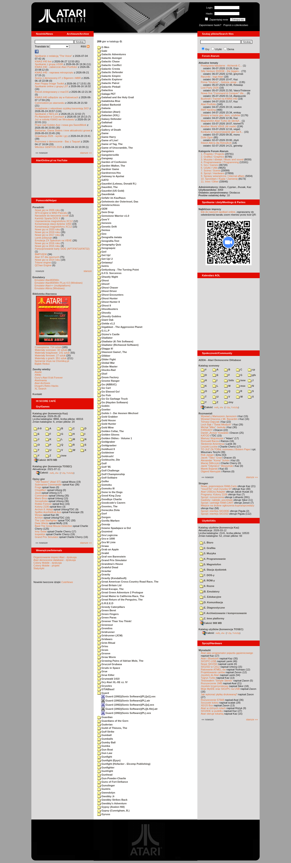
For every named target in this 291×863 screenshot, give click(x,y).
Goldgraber (106, 441)
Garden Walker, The (111, 165)
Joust (38, 492)
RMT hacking (208, 109)
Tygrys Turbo (208, 677)
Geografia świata (109, 237)
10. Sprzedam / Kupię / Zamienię (219, 178)
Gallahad (104, 122)
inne (61, 455)
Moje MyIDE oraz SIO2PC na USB (220, 688)
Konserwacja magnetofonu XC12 (53, 226)
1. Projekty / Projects (212, 154)
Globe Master (107, 366)
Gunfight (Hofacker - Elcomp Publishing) (123, 763)
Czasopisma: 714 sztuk (48, 347)
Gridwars (105, 639)
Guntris (103, 789)
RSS (85, 46)
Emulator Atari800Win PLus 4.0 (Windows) (59, 282)
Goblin (103, 405)
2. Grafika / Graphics (212, 156)
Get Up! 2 (105, 258)
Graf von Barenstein (111, 556)
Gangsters (105, 151)
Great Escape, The (110, 589)
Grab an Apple (108, 549)
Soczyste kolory (210, 702)
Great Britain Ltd (109, 585)
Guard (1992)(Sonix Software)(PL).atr (125, 700)
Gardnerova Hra (109, 172)
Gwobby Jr (106, 796)
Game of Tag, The (110, 144)
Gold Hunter (106, 423)
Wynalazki (205, 650)
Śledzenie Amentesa (212, 443)
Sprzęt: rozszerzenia (212, 497)
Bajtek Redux (42, 363)
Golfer (103, 481)
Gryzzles (104, 685)
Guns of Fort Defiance (112, 781)
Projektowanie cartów (213, 672)
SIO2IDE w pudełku (212, 711)
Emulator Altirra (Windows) (50, 288)
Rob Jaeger (207, 454)
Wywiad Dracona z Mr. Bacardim (219, 419)
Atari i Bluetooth (210, 658)
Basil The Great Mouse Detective (53, 526)
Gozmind (104, 531)
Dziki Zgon (207, 137)
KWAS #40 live (43, 61)
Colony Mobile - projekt (46, 565)
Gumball (104, 735)
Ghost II (104, 305)
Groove (103, 653)
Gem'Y (103, 219)
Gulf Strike (105, 731)
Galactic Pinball (108, 86)
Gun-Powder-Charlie (111, 778)
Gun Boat (105, 749)
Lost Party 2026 (210, 87)
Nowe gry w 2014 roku (47, 259)
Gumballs (105, 738)
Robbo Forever (43, 503)
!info (229, 380)
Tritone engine (43, 262)
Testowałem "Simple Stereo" (217, 680)
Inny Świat (41, 531)
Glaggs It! (105, 348)
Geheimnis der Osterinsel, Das (117, 201)
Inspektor (40, 534)
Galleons (104, 126)
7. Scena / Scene (210, 170)
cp (251, 369)
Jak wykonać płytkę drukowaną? (219, 694)
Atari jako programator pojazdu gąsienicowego (227, 653)
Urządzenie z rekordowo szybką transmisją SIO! (62, 108)
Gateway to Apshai (110, 176)
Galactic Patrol (108, 83)
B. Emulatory (210, 591)
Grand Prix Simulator (46, 537)
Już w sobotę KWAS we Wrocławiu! (55, 119)
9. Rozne (207, 586)
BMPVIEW (41, 254)
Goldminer (105, 452)
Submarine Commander (48, 484)
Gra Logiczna (107, 535)
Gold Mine (105, 427)
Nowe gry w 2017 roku (47, 235)
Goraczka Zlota (108, 510)
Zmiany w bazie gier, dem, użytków (220, 115)
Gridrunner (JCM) (109, 635)
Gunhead (105, 774)
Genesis (104, 223)
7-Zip (62, 473)
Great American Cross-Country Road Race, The (127, 581)
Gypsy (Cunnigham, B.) (113, 810)
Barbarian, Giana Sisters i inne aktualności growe (62, 130)
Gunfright (105, 771)
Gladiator (105, 337)
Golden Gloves (108, 434)
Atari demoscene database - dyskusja (54, 560)
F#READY (207, 430)
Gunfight (104, 756)
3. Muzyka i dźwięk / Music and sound (222, 159)
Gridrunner (106, 632)
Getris (103, 266)
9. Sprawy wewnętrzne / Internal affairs (222, 176)
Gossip (103, 524)
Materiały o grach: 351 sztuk (51, 358)
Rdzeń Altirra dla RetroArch (216, 142)
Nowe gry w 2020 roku (47, 229)
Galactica (105, 90)
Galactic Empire (109, 76)
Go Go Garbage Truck (112, 398)
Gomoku (104, 484)
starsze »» (86, 152)
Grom (102, 650)
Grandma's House (110, 564)
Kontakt (37, 394)
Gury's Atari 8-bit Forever (49, 377)
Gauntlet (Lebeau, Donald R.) (116, 183)
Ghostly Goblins (109, 316)
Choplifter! (40, 490)
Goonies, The (107, 506)
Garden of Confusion (112, 162)
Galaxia (103, 108)
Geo (101, 233)
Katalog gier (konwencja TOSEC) (52, 466)
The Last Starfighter (46, 520)
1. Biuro (206, 542)
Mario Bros (41, 498)
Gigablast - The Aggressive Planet (120, 327)
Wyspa (39, 515)
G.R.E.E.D (105, 603)
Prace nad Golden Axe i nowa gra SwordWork (60, 125)
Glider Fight (106, 359)
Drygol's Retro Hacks (46, 385)
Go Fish (104, 395)
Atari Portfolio (208, 104)
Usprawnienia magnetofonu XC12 (54, 221)
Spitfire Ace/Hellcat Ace (48, 512)
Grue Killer (105, 675)
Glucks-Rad (106, 370)
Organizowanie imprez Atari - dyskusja (55, 557)
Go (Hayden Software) (112, 402)
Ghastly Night (107, 276)
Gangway (105, 158)
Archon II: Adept (44, 509)
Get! (102, 251)
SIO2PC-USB (208, 661)
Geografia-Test (108, 241)
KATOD (205, 435)
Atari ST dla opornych (47, 257)
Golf (102, 463)
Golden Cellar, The (110, 431)
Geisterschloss (108, 205)
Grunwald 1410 (108, 678)
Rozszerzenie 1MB (211, 683)
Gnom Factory (108, 377)
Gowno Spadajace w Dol (114, 528)
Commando (41, 495)
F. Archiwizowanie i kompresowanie (223, 613)
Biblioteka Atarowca (45, 293)
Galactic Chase (108, 61)
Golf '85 (104, 466)
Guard (103, 693)
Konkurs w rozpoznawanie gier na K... (222, 131)
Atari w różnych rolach (213, 708)
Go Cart (104, 388)
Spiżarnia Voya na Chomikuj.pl (52, 361)
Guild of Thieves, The (112, 728)
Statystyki (38, 568)
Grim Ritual (106, 642)
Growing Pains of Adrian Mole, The (120, 660)
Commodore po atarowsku (50, 102)
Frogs (38, 487)
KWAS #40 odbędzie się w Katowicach (56, 97)
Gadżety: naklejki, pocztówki (217, 500)
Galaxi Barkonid (109, 104)
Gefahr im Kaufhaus (111, 197)
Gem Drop (105, 212)
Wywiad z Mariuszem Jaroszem (219, 416)
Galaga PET (106, 93)
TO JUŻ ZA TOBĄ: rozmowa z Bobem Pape (225, 449)
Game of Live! (107, 140)
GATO (103, 180)
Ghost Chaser (107, 287)
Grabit (103, 553)
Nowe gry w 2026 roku (47, 210)
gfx (252, 375)
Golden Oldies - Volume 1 (114, 438)
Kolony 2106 (42, 506)
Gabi (102, 50)
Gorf (102, 513)
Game (103, 133)
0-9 (38, 428)
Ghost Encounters (110, 294)
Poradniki (38, 207)
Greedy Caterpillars (111, 607)
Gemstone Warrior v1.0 (113, 215)
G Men (103, 47)
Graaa (103, 546)
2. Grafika (207, 548)
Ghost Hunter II (108, 301)
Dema (230, 49)
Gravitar (104, 571)
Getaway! (105, 262)
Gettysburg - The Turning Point (118, 269)
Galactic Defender (110, 72)
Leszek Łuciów (209, 446)
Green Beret (106, 610)
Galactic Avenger (109, 58)
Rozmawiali (205, 413)
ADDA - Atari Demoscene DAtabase (220, 360)
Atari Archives (42, 383)
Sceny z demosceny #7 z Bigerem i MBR (58, 78)
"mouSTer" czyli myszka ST (216, 489)
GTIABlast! (106, 689)
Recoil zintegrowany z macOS (52, 91)
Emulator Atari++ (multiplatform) (52, 285)
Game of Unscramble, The (115, 147)
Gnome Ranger (108, 380)
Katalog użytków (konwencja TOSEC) (221, 629)
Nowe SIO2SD (209, 664)
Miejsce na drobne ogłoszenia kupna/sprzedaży (227, 505)
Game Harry (106, 137)
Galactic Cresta (108, 68)
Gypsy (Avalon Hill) (111, 806)
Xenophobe (41, 501)
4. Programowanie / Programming (220, 162)
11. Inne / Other (209, 181)
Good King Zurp (109, 495)
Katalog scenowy (209, 365)
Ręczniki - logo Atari (212, 76)
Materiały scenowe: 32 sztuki (51, 350)
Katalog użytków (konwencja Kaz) (219, 527)
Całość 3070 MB (45, 460)
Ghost (103, 280)
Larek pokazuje (43, 237)
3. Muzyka (208, 553)
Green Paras (106, 617)
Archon (39, 517)
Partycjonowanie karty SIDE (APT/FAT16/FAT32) (62, 248)
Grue (102, 671)
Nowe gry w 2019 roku (47, 232)
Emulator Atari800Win (47, 280)
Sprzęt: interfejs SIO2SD (215, 513)
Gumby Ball (106, 742)
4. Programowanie (213, 558)
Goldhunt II (106, 449)
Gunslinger (106, 785)
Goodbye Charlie (109, 499)
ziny (228, 402)
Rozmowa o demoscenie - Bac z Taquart (57, 141)
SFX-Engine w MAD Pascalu (51, 212)
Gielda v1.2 (106, 323)
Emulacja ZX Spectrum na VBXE (53, 240)
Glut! (102, 373)
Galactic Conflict (109, 65)
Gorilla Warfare (108, 520)
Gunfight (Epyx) (109, 760)
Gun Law (104, 753)
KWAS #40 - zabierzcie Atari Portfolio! (56, 67)
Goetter (103, 409)
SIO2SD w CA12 (210, 666)
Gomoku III (106, 488)
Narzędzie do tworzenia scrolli (51, 215)
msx (240, 385)
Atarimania (41, 380)
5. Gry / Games (209, 165)
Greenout (105, 624)
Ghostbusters (107, 309)
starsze (88, 271)
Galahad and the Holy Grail (115, 97)
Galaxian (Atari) (108, 111)
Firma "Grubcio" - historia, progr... (219, 82)
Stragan (203, 483)
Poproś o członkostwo (235, 25)
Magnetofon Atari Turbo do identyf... (221, 120)
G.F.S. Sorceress (109, 273)
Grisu (102, 646)
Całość (42, 472)
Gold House (106, 420)
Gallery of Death (109, 129)
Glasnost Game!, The (112, 352)
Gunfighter (105, 767)
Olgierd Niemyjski (211, 471)
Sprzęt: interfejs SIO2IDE (215, 511)
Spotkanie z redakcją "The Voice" (53, 56)
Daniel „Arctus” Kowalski (214, 432)
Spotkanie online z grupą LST (51, 86)
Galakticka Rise (108, 101)
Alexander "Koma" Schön (215, 460)
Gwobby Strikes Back (112, 799)
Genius (103, 230)
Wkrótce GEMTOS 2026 (48, 147)
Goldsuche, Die (108, 459)
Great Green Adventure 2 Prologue (120, 592)
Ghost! (103, 284)
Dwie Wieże (41, 523)
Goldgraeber (106, 445)
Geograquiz (106, 248)
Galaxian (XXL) (108, 115)
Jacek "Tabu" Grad (211, 457)
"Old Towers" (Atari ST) (48, 481)
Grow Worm (106, 657)
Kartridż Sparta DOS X (47, 218)
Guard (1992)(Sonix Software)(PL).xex (126, 713)
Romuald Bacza (210, 441)
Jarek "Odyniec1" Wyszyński (217, 466)
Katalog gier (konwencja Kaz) (50, 413)
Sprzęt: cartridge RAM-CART (217, 502)
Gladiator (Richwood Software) (118, 344)
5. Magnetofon (210, 564)
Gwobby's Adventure (112, 803)
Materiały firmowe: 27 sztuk (50, 355)
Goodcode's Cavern (111, 502)
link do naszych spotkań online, (218, 212)
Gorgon (104, 517)
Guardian (105, 717)
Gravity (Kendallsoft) (111, 578)
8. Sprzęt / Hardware (212, 173)
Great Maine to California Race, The (120, 596)
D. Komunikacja (211, 602)
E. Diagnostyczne (212, 607)
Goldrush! (105, 456)
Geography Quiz (109, 244)
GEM (102, 208)
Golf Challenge (108, 470)
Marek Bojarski (209, 468)
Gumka (103, 746)
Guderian (105, 724)
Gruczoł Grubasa (109, 664)
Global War (106, 362)
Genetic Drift (107, 226)
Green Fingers (108, 614)
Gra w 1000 (106, 538)
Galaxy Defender (109, 119)
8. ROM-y (207, 580)
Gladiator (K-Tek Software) (115, 341)
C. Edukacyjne (210, 596)
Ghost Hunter (107, 298)
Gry (207, 49)
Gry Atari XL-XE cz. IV (112, 682)
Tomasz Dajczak (210, 421)
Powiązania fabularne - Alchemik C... (221, 65)
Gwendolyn (106, 792)
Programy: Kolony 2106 (214, 494)
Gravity (103, 574)
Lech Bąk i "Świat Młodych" (216, 424)
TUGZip (70, 473)
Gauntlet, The (107, 187)
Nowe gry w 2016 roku (47, 243)
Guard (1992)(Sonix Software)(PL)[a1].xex (128, 696)
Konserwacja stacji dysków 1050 (53, 223)
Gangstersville (108, 154)
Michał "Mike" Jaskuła (213, 427)
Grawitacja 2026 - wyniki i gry (51, 136)
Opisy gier (39, 479)
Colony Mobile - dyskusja (47, 562)
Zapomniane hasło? (210, 25)
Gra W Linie (106, 542)
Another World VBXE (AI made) (218, 126)
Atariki (38, 372)
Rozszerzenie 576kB (212, 699)
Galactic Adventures (111, 54)
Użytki (218, 49)
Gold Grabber (107, 416)
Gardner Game (108, 169)
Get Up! (104, 255)
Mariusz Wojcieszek (212, 438)
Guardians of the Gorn (112, 720)
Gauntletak (106, 194)
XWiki (38, 374)
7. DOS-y (207, 575)
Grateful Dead (107, 567)
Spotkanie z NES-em (46, 114)
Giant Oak (105, 319)
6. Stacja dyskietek (213, 569)
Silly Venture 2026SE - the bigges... (221, 71)
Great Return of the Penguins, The (120, 599)
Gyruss (103, 814)
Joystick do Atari (210, 675)
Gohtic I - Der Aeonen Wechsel (117, 413)
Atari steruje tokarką (212, 713)
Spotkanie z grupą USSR (49, 64)
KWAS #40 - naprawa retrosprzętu (54, 72)
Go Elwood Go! (108, 391)
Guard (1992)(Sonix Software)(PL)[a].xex (127, 704)
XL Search (40, 388)
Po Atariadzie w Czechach (49, 116)
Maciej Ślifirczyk (210, 463)
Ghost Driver (107, 291)
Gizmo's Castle (108, 334)
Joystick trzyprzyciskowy (214, 686)
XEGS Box (207, 705)
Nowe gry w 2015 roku (47, 246)
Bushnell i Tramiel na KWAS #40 (219, 98)
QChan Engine (43, 265)
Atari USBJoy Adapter (213, 491)
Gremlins (105, 628)
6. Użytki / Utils (209, 167)
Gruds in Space (108, 668)
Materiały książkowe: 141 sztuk (52, 352)
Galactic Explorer (109, 79)
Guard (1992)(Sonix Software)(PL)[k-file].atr (129, 708)
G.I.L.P (103, 330)
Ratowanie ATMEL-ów (213, 669)
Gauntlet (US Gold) (110, 190)
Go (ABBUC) (106, 384)
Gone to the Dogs (110, 492)
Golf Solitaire (107, 477)
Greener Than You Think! (114, 621)
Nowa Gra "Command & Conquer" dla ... (223, 93)
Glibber (103, 355)
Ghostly (104, 312)
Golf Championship (111, 474)
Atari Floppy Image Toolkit (50, 83)
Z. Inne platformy (212, 618)
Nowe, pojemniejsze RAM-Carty (219, 486)
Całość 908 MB (211, 623)
